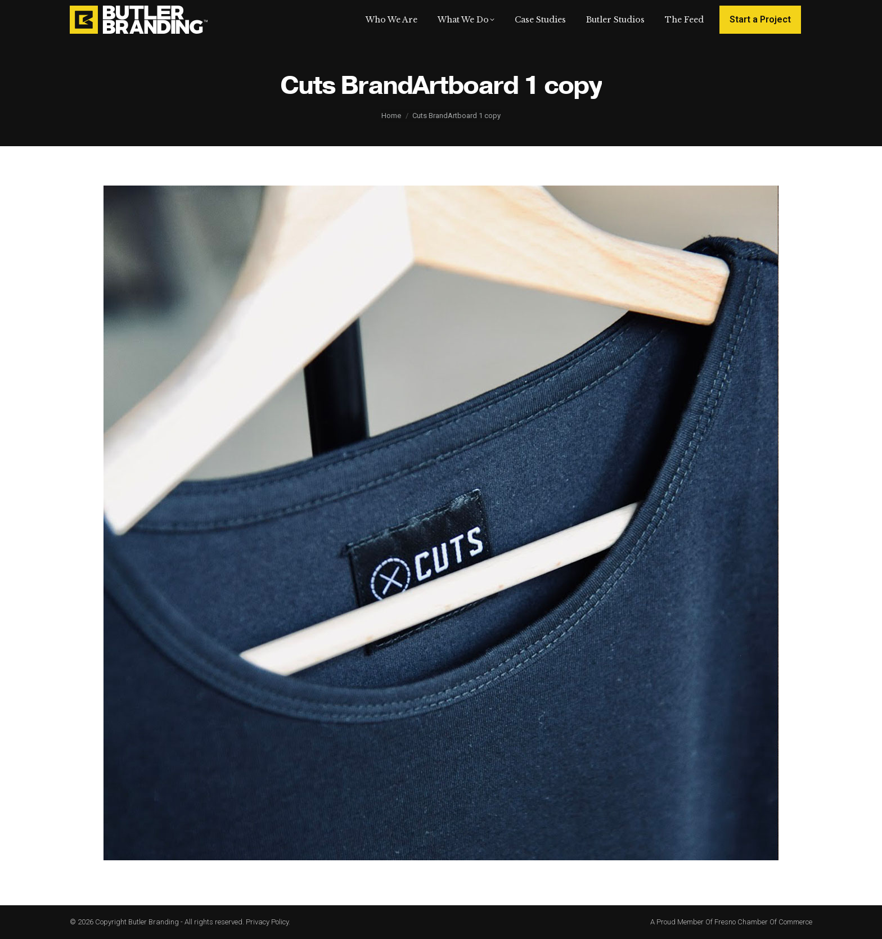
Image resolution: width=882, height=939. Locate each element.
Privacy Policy (267, 922)
